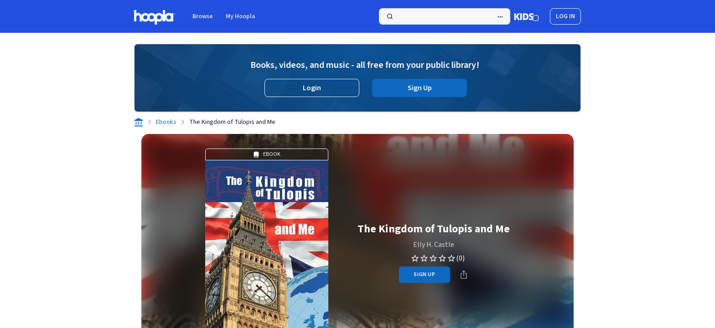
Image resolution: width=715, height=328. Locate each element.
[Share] (463, 274)
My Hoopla (240, 16)
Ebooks (166, 122)
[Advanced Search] (500, 17)
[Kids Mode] (526, 16)
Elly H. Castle (433, 245)
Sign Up (420, 88)
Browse (202, 16)
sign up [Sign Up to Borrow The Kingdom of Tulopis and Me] (424, 274)
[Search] (444, 16)
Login (312, 88)
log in (565, 16)
